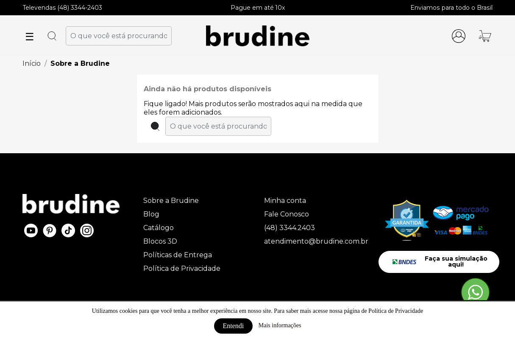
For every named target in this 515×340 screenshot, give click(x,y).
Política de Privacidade (181, 268)
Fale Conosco (286, 214)
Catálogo (158, 228)
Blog (151, 214)
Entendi (233, 325)
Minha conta (285, 201)
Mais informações (280, 325)
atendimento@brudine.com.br (316, 241)
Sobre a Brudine (171, 201)
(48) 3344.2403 (289, 228)
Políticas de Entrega (177, 255)
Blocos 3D (160, 241)
